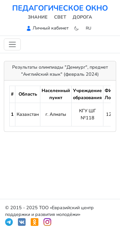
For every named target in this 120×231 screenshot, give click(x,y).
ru (88, 28)
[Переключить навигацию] (12, 44)
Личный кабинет (50, 28)
